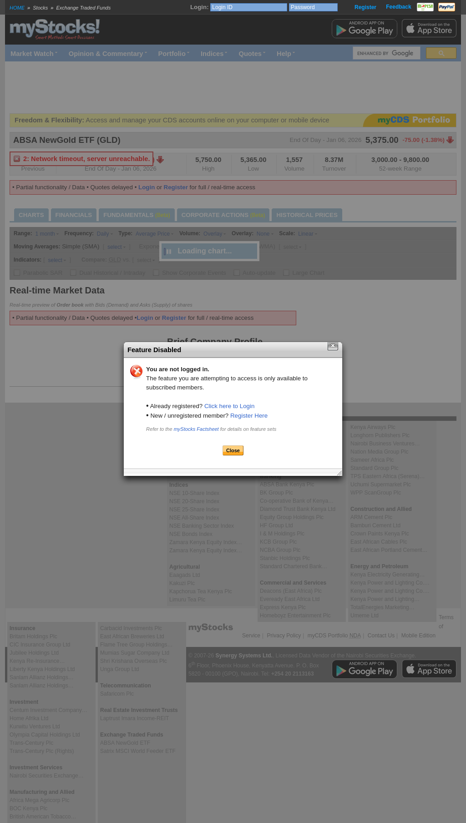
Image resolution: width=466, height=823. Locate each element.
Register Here (249, 415)
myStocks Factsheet (196, 429)
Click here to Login (229, 406)
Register (365, 7)
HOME (17, 7)
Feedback (398, 7)
